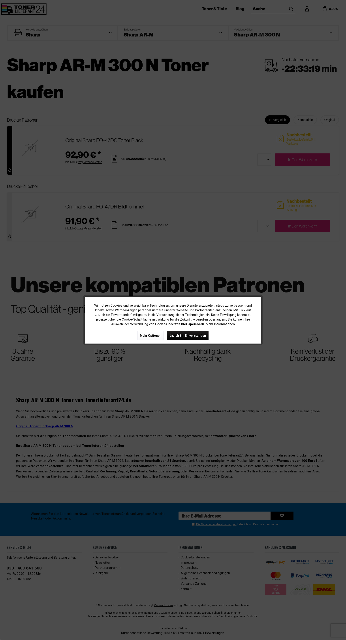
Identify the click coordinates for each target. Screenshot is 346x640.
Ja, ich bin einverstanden (187, 335)
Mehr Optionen (150, 335)
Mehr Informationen (220, 324)
